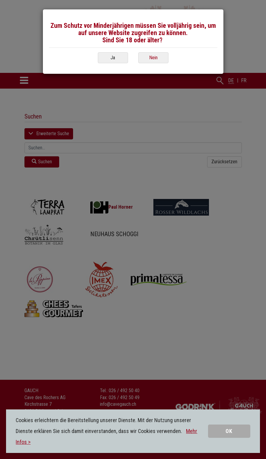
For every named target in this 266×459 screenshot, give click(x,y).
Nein (153, 57)
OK (229, 431)
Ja (113, 57)
